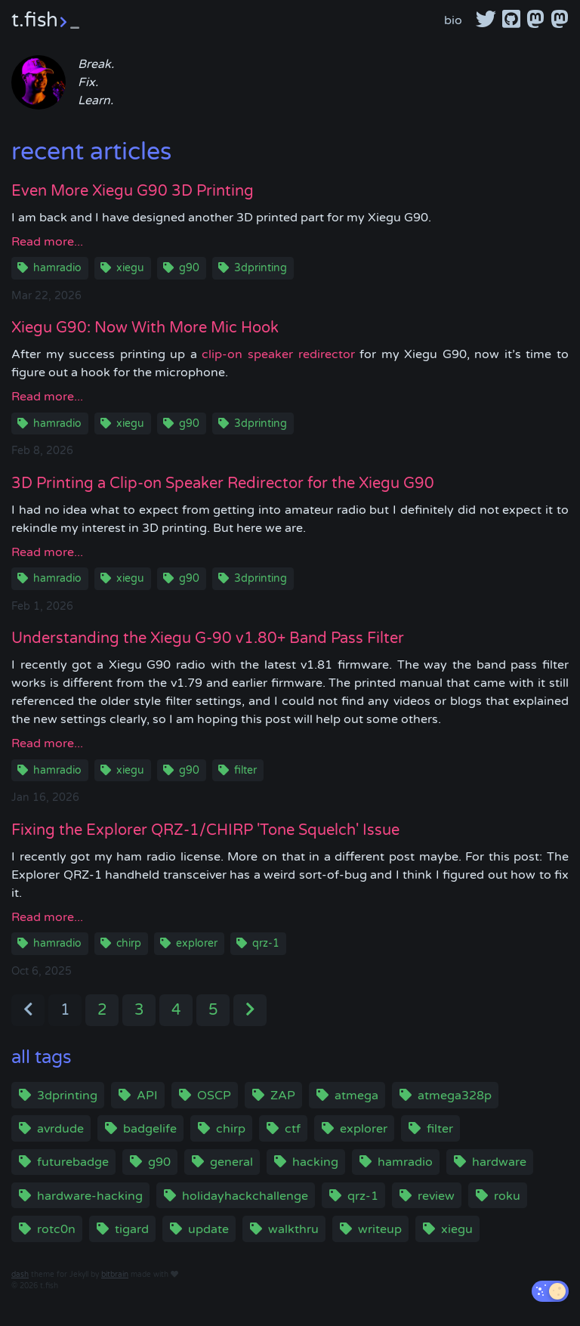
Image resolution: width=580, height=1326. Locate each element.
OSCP (214, 1095)
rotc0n (56, 1229)
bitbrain (114, 1274)
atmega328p (455, 1095)
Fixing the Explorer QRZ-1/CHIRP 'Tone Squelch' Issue (205, 830)
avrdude (60, 1128)
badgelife (150, 1128)
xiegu (130, 267)
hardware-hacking (90, 1196)
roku (507, 1196)
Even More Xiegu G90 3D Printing (132, 191)
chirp (128, 943)
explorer (197, 943)
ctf (293, 1128)
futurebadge (73, 1162)
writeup (380, 1229)
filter (245, 770)
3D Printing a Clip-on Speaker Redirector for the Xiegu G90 (222, 483)
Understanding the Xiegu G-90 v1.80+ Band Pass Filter (207, 638)
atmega (356, 1095)
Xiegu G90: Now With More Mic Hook (145, 328)
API (147, 1095)
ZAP (282, 1095)
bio (453, 20)
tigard (132, 1229)
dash (20, 1274)
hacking (315, 1162)
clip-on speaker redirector (278, 354)
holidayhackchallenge (245, 1196)
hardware (499, 1162)
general (231, 1162)
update (208, 1229)
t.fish (45, 20)
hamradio (57, 267)
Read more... (47, 241)
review (436, 1196)
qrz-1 (265, 943)
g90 (189, 267)
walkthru (293, 1229)
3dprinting (260, 267)
